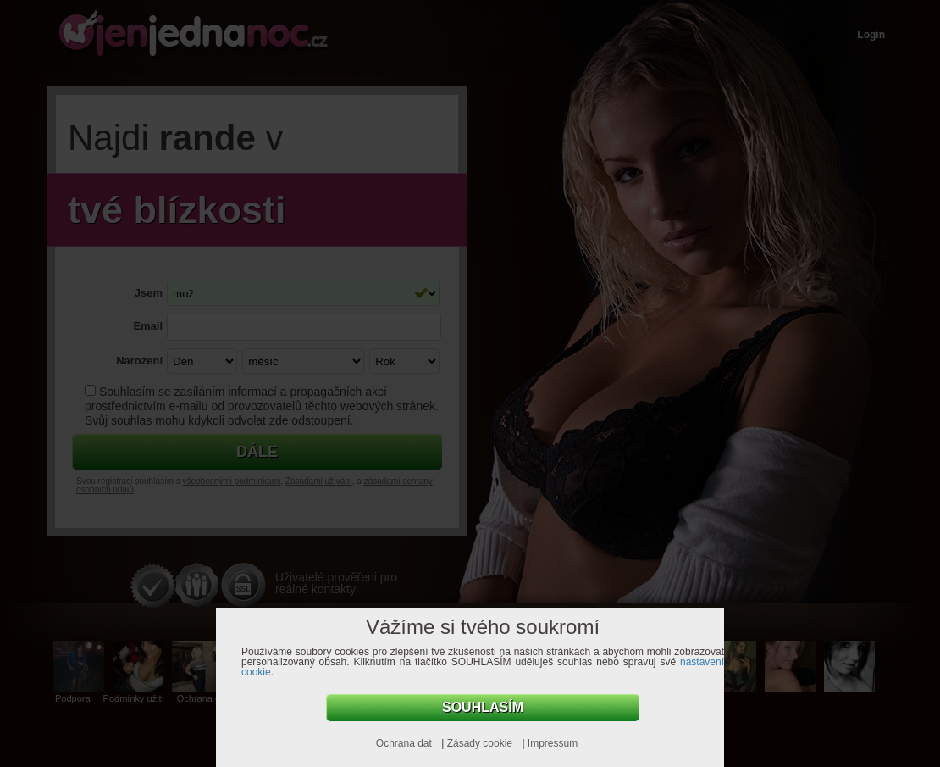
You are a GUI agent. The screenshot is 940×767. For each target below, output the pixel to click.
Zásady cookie (481, 743)
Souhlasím (482, 707)
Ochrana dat (405, 743)
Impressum (553, 743)
